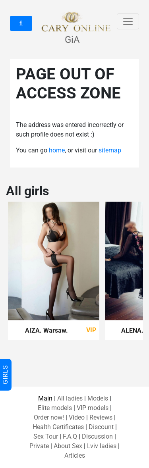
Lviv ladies (101, 446)
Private (39, 446)
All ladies (70, 398)
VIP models (92, 408)
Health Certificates (58, 427)
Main (45, 398)
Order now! (49, 417)
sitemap (110, 150)
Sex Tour (45, 436)
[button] (21, 23)
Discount (101, 427)
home (57, 150)
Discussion (97, 436)
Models (97, 398)
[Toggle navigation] (128, 21)
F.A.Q (70, 436)
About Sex (68, 446)
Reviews (100, 417)
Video (77, 417)
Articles (74, 455)
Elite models (55, 408)
